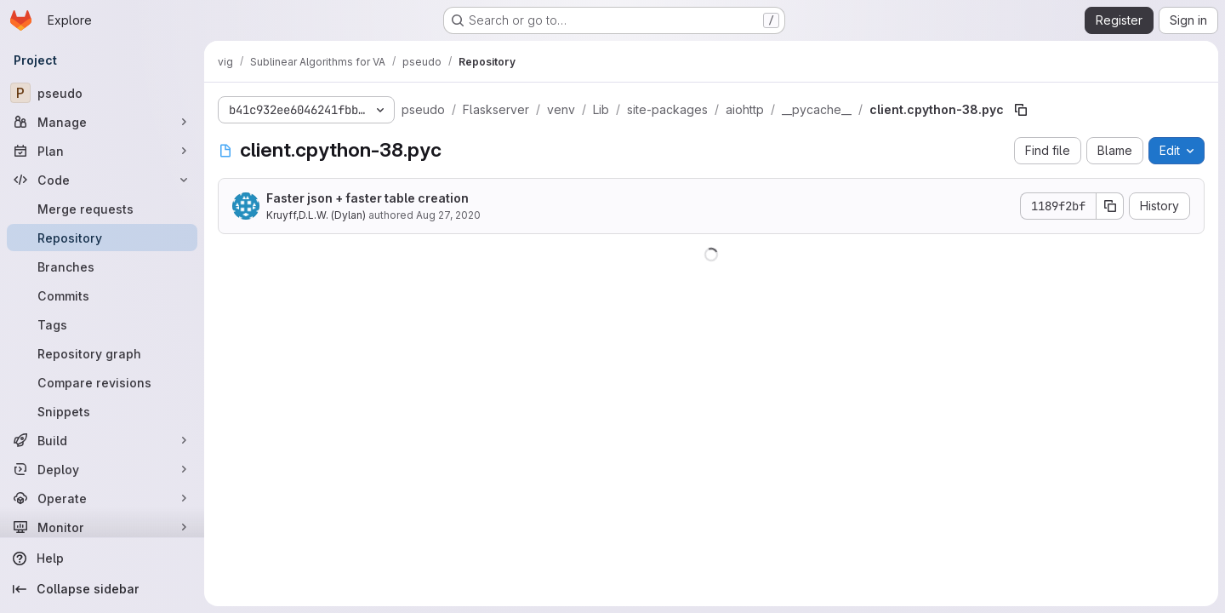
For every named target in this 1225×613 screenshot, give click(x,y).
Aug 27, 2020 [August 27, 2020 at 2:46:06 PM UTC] (448, 215)
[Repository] (102, 237)
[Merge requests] (102, 208)
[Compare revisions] (102, 382)
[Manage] (102, 121)
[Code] (102, 179)
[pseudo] (102, 92)
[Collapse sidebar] (102, 589)
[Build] (102, 440)
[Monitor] (102, 527)
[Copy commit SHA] (1110, 206)
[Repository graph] (102, 353)
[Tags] (102, 324)
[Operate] (102, 498)
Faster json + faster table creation (367, 198)
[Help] (102, 558)
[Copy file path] (1020, 109)
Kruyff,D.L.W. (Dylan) (316, 215)
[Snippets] (102, 411)
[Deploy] (102, 469)
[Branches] (102, 266)
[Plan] (102, 150)
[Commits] (102, 295)
